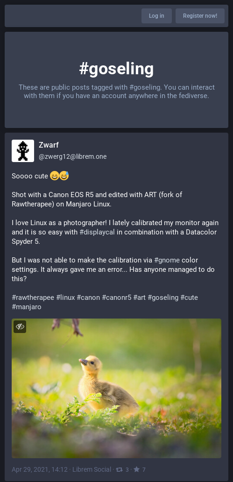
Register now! (200, 16)
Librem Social (91, 469)
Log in (156, 16)
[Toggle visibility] (20, 326)
